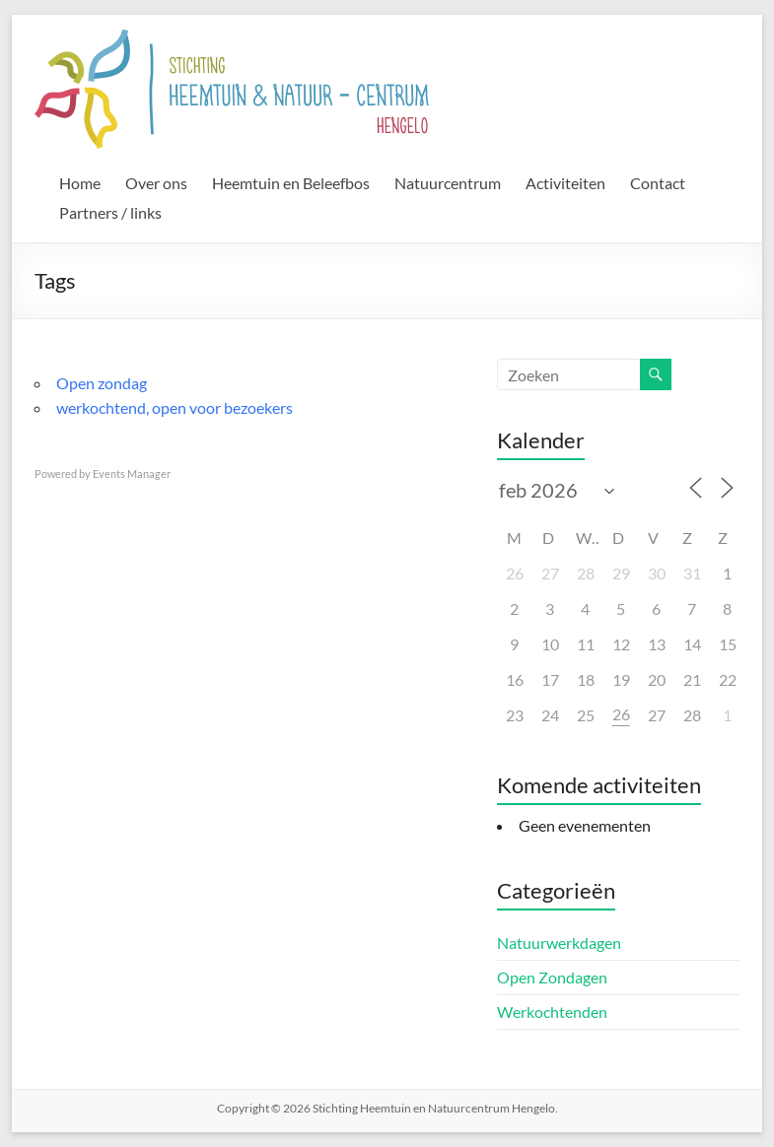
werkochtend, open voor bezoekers (174, 407)
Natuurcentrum (447, 182)
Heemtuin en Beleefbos (291, 182)
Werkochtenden (552, 1011)
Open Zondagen (552, 977)
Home (80, 182)
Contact (657, 182)
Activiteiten (565, 182)
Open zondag (101, 382)
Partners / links (110, 212)
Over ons (156, 182)
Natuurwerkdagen (559, 942)
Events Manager (132, 473)
